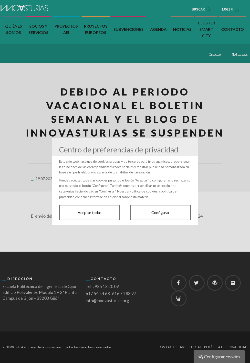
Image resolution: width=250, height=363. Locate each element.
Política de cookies (143, 191)
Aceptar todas (90, 212)
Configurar (160, 212)
